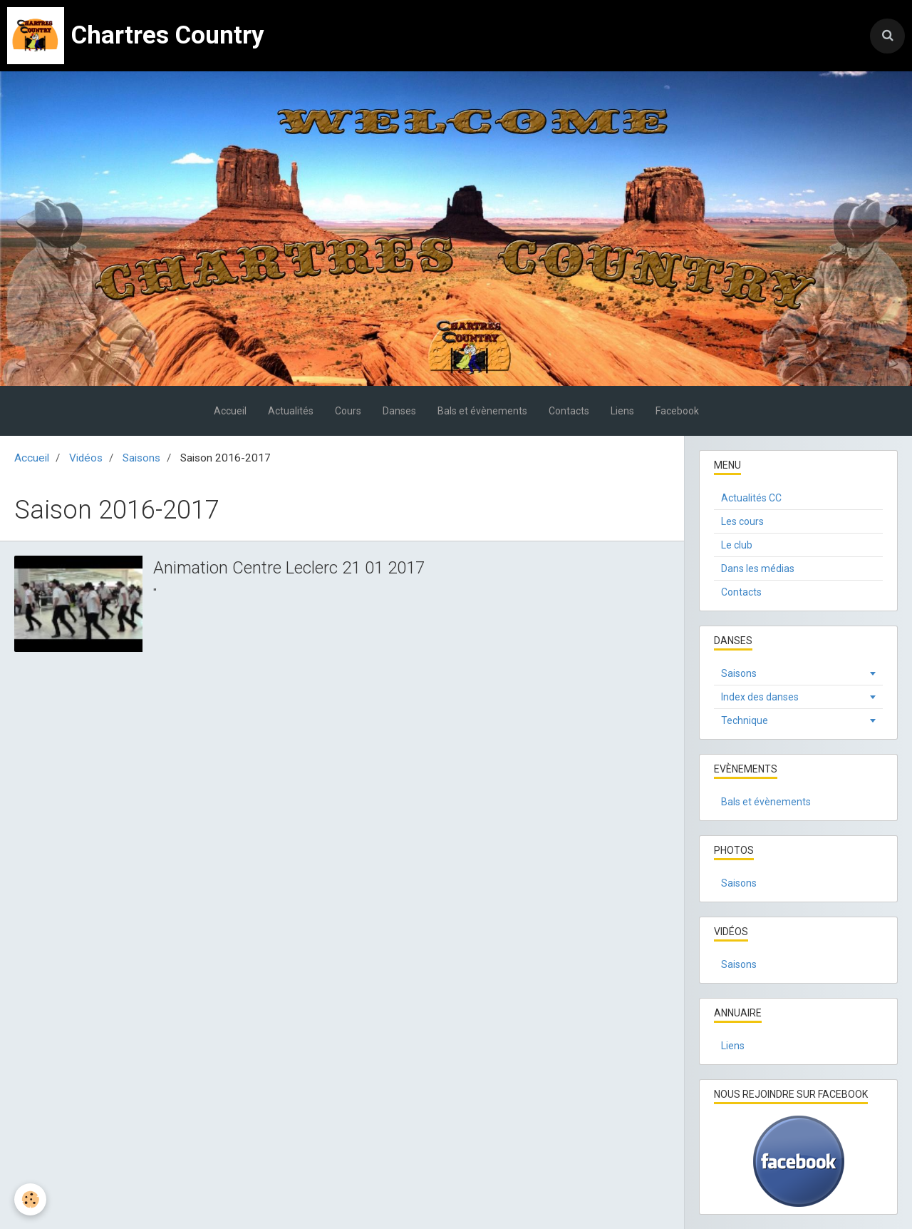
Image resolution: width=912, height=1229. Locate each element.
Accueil (230, 411)
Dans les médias (757, 568)
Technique (744, 720)
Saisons (141, 458)
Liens (622, 411)
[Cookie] (30, 1199)
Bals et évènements (482, 411)
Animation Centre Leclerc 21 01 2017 (289, 568)
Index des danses (760, 697)
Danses (399, 411)
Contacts (569, 411)
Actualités (291, 411)
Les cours (742, 521)
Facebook (677, 411)
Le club (736, 545)
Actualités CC (751, 498)
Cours (348, 411)
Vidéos (86, 458)
